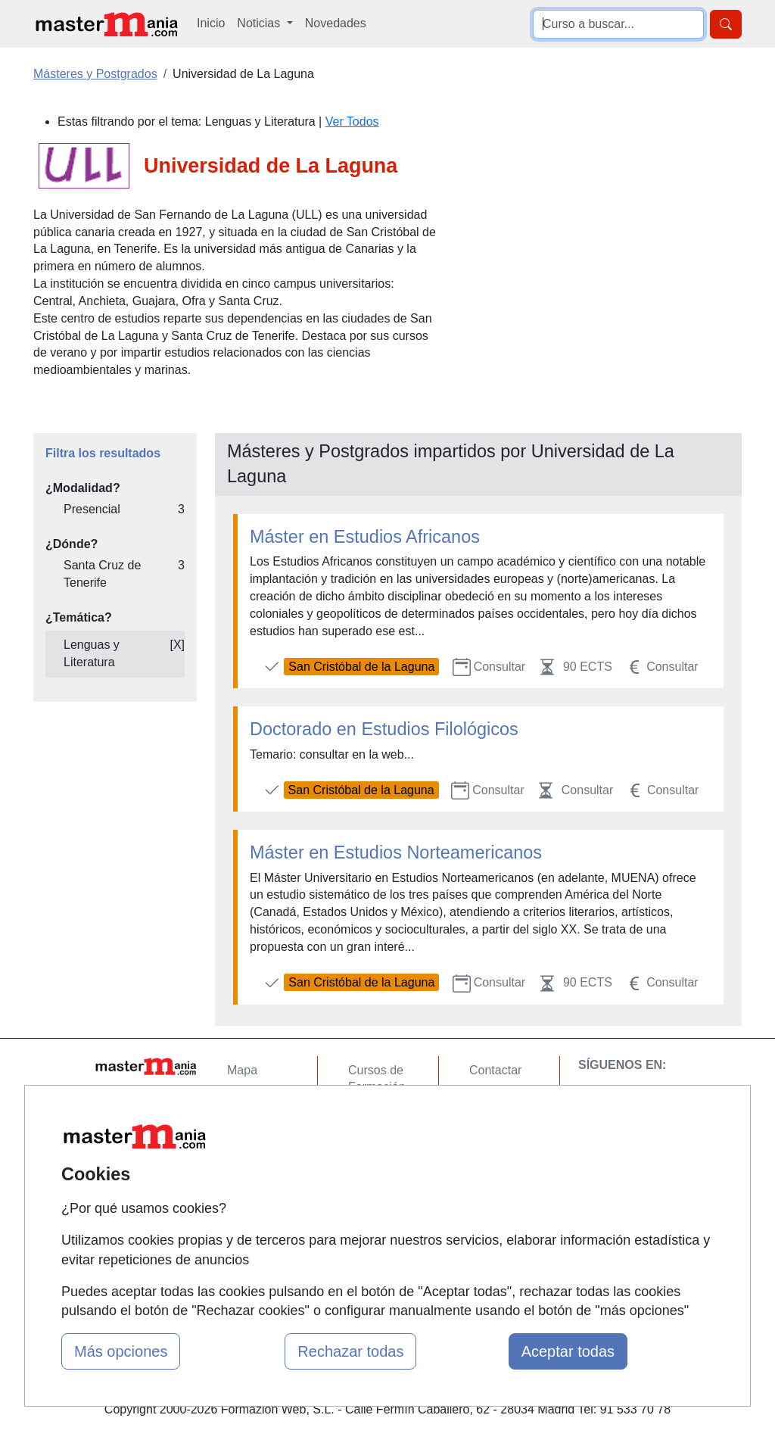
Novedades (335, 23)
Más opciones (120, 1351)
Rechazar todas (350, 1351)
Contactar (495, 1070)
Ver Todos (352, 121)
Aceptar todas (568, 1351)
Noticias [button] (260, 23)
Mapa (242, 1070)
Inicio (211, 23)
